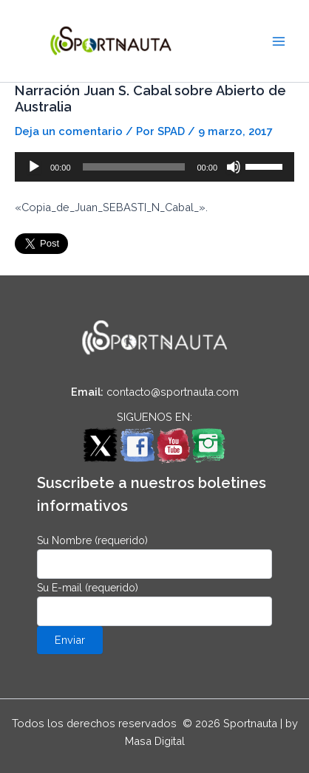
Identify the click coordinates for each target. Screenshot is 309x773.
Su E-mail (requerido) (154, 604)
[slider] (134, 167)
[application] (154, 167)
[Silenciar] (233, 166)
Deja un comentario (69, 131)
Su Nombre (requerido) (154, 557)
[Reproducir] (34, 166)
